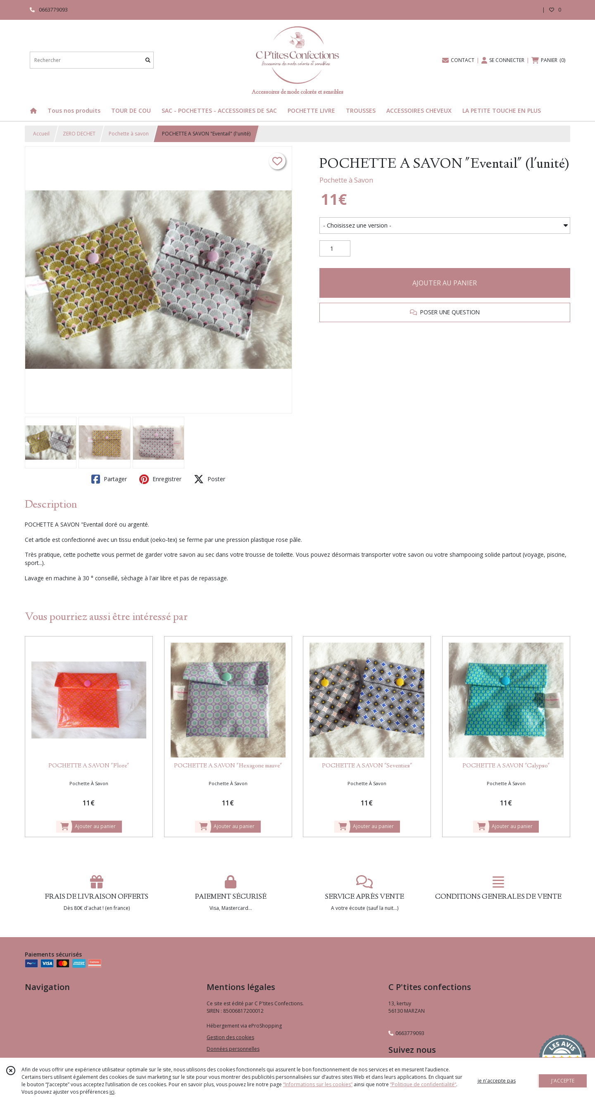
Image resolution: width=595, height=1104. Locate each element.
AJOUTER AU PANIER (444, 282)
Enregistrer (160, 479)
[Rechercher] (148, 60)
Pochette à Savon (346, 180)
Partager (109, 479)
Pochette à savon (129, 133)
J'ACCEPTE (562, 1080)
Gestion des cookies (230, 1037)
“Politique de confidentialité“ (423, 1084)
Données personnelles (233, 1048)
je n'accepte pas (497, 1080)
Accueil (41, 133)
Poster (209, 479)
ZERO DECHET (79, 133)
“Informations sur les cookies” (317, 1084)
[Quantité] (334, 248)
